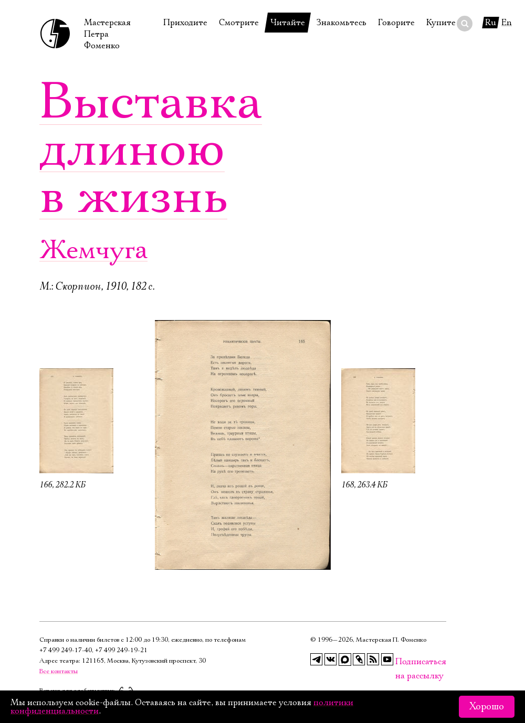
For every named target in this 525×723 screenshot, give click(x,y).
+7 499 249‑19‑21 (121, 650)
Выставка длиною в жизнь (150, 149)
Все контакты (58, 671)
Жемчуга (93, 250)
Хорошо (486, 707)
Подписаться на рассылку (401, 661)
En (506, 22)
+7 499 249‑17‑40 (65, 650)
